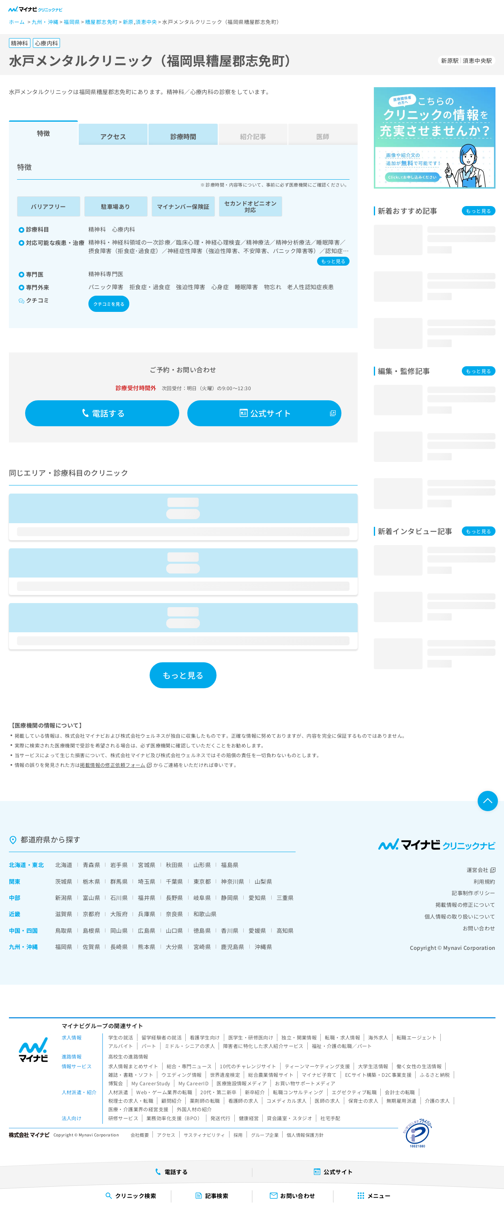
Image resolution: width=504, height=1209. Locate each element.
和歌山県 (205, 914)
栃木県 (91, 881)
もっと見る (333, 261)
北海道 (17, 865)
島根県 (91, 930)
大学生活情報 (373, 1066)
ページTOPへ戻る (488, 801)
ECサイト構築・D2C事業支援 (378, 1074)
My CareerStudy (150, 1083)
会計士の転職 (400, 1092)
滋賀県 (64, 914)
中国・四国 (23, 930)
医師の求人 (327, 1100)
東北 (38, 865)
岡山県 (119, 930)
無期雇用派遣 (401, 1100)
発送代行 (220, 1118)
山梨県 (263, 881)
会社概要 (140, 1135)
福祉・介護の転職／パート (342, 1045)
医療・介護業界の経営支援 (138, 1109)
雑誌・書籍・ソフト (131, 1074)
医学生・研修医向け (251, 1037)
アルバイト (120, 1045)
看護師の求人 (243, 1100)
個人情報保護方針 (305, 1135)
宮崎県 (202, 947)
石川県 (119, 897)
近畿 (15, 914)
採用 (238, 1135)
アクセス (113, 136)
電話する (103, 413)
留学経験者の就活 (162, 1037)
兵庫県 (146, 914)
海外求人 (378, 1037)
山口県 (174, 930)
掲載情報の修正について (465, 904)
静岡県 (229, 897)
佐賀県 (91, 947)
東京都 (202, 881)
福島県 (229, 865)
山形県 (202, 865)
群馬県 (119, 881)
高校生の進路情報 (128, 1056)
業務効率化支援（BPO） (174, 1118)
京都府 (91, 914)
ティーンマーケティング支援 (317, 1066)
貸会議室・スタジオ (289, 1118)
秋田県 (174, 865)
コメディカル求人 (286, 1100)
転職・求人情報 (342, 1037)
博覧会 (115, 1083)
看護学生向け (205, 1037)
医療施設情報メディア (242, 1083)
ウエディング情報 (181, 1074)
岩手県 (119, 865)
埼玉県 (146, 881)
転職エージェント (417, 1037)
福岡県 (64, 947)
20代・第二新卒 (218, 1092)
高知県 (285, 930)
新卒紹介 (255, 1092)
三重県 (285, 897)
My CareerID (193, 1083)
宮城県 (146, 865)
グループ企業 (265, 1135)
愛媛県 (257, 930)
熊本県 (146, 947)
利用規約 (484, 881)
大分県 (174, 947)
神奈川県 (232, 881)
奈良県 (174, 914)
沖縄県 (263, 947)
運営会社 (481, 870)
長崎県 (119, 947)
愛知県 (257, 897)
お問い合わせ (479, 928)
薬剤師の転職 (205, 1100)
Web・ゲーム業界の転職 (164, 1092)
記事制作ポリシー (473, 893)
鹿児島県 (232, 947)
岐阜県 (202, 897)
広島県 (146, 930)
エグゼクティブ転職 (354, 1092)
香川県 (229, 930)
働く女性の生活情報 (419, 1066)
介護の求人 (437, 1100)
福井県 (146, 897)
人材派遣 (118, 1092)
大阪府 (119, 914)
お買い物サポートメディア (305, 1083)
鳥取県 (64, 930)
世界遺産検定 (225, 1074)
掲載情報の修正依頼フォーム (116, 764)
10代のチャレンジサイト (248, 1066)
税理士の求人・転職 (131, 1100)
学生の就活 (120, 1037)
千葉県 (174, 881)
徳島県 (202, 930)
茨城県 (64, 881)
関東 (15, 881)
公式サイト (265, 413)
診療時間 (183, 136)
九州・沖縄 (23, 947)
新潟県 (64, 897)
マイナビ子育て (319, 1074)
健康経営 (249, 1118)
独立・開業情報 (299, 1037)
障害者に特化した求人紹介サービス (263, 1045)
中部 (15, 897)
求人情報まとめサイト (133, 1066)
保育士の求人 (363, 1100)
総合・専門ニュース (189, 1066)
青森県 (91, 865)
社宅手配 (330, 1118)
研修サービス (123, 1118)
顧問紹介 (171, 1100)
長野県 (174, 897)
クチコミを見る (108, 304)
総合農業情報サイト (271, 1074)
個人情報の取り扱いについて (460, 916)
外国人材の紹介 (194, 1109)
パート (149, 1045)
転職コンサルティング (298, 1092)
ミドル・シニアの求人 (190, 1045)
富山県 (91, 897)
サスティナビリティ (204, 1135)
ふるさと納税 (435, 1074)
